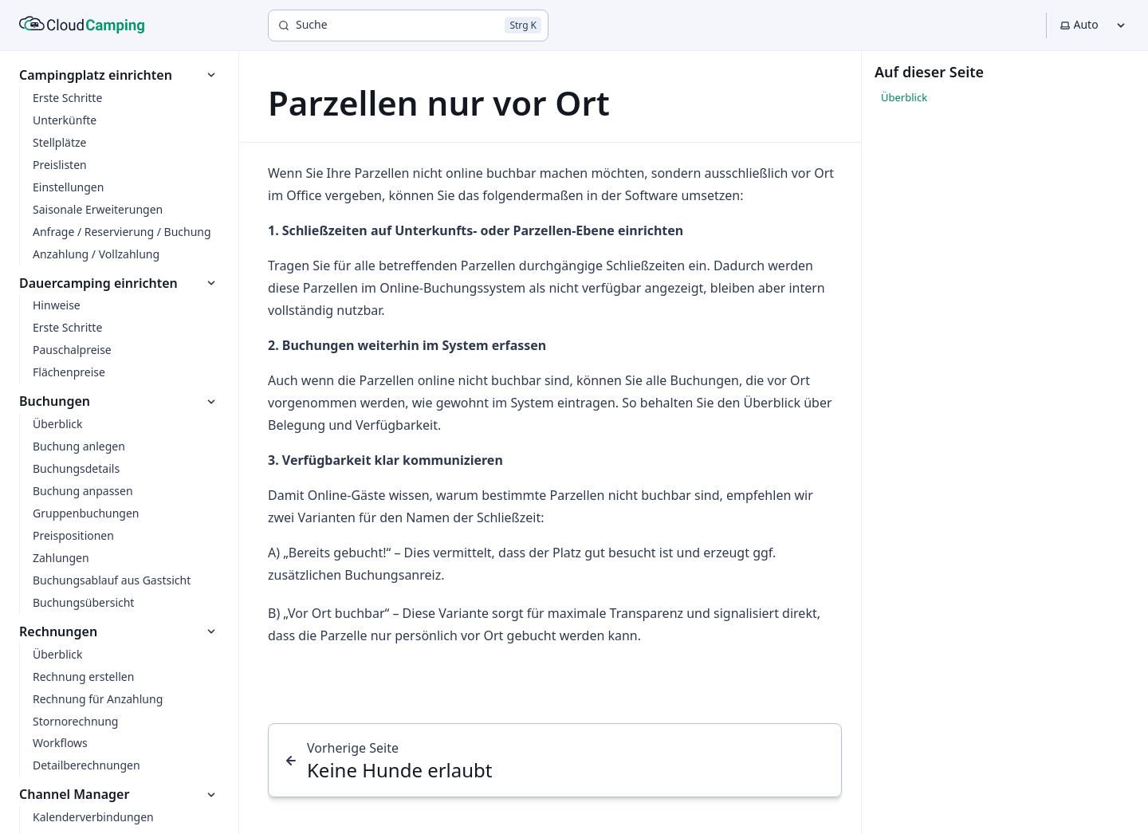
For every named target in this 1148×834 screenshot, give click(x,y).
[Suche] (408, 25)
